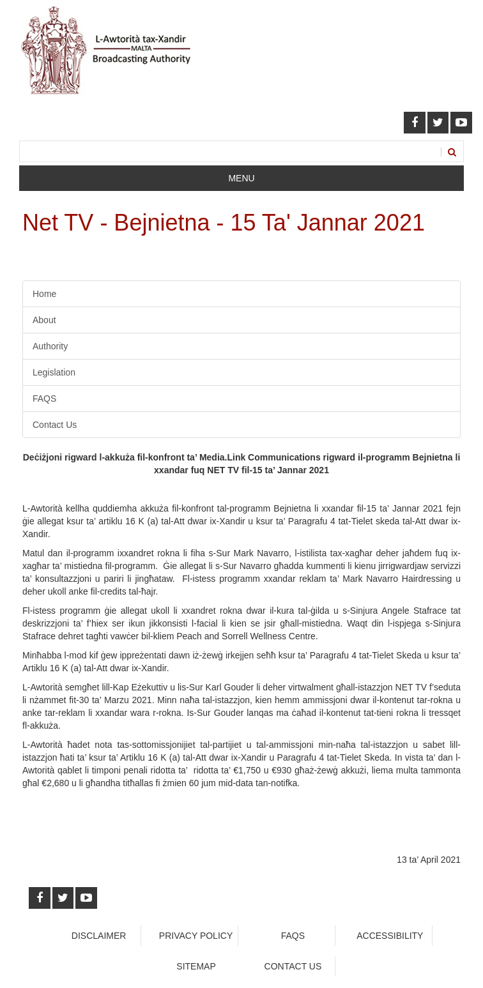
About (44, 320)
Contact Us (55, 425)
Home (44, 294)
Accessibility (389, 936)
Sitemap (195, 966)
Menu (241, 178)
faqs (293, 936)
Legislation (54, 372)
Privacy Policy (196, 936)
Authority (50, 346)
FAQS (44, 398)
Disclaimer (99, 936)
